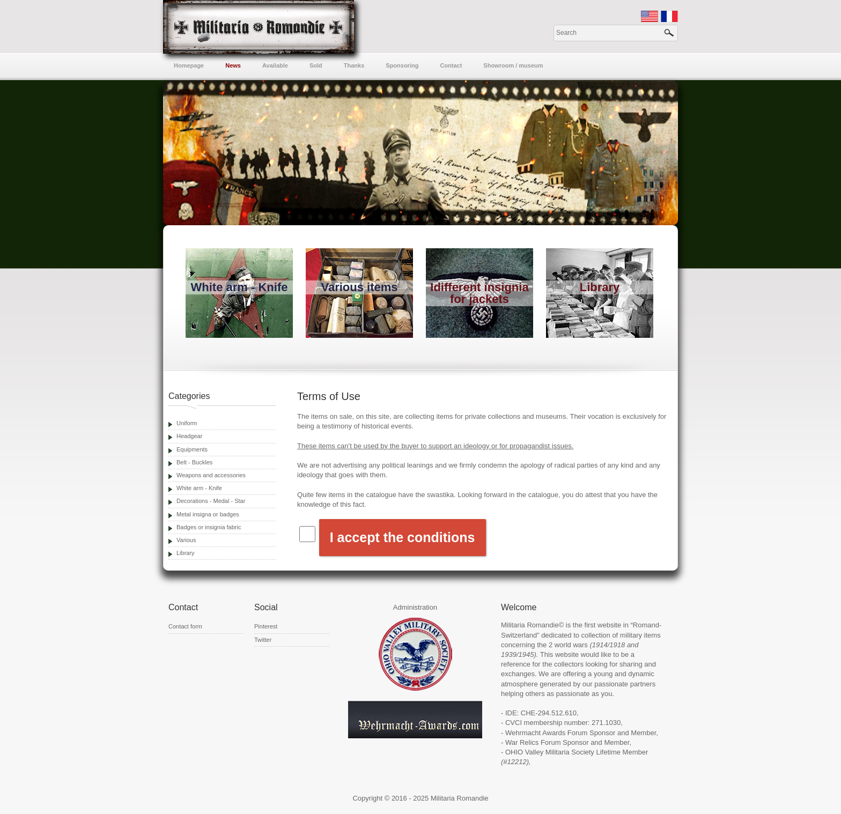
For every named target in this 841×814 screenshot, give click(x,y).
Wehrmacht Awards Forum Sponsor (560, 733)
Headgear (189, 436)
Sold (315, 65)
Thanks (354, 65)
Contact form (185, 626)
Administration (415, 607)
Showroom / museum (513, 65)
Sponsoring (402, 65)
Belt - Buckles (194, 462)
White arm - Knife (199, 488)
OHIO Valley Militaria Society (549, 752)
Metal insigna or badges (207, 514)
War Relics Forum (533, 742)
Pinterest (265, 626)
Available (275, 65)
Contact (451, 65)
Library (185, 553)
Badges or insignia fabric (208, 527)
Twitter (262, 640)
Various (186, 540)
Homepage (189, 65)
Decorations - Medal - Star (210, 501)
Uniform (186, 423)
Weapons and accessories (211, 475)
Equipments (192, 449)
